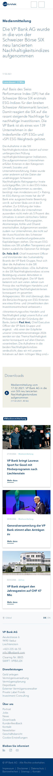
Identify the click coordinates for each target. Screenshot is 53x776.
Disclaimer (22, 768)
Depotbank (9, 685)
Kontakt (7, 726)
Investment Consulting (16, 695)
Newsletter (9, 730)
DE (44, 618)
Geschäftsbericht (12, 734)
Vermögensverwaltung (16, 678)
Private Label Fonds (14, 692)
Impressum (8, 768)
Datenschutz (37, 768)
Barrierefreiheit (10, 771)
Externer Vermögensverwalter (20, 688)
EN (49, 618)
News (6, 716)
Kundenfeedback (12, 723)
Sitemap (25, 771)
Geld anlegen (10, 674)
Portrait (7, 709)
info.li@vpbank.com (14, 652)
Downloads (9, 719)
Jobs (5, 712)
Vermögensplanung (14, 681)
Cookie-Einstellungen (15, 737)
